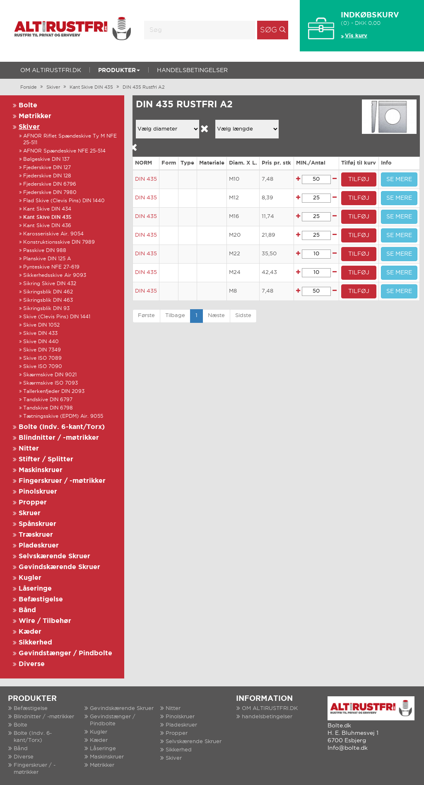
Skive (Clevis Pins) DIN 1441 (56, 317)
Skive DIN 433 (40, 333)
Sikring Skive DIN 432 (49, 283)
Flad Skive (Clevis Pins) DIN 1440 (64, 201)
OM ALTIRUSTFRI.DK (50, 70)
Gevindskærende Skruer (59, 567)
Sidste (243, 315)
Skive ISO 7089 (42, 358)
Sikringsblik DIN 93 (46, 308)
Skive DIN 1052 (41, 325)
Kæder (30, 632)
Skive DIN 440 (41, 341)
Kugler (30, 578)
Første (146, 315)
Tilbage (175, 315)
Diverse (32, 664)
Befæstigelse (41, 599)
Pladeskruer (39, 546)
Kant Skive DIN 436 (47, 225)
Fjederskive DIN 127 (47, 167)
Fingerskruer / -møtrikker (62, 481)
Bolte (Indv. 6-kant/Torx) (62, 427)
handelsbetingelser (192, 70)
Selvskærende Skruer (54, 556)
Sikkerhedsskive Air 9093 (54, 275)
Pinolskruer (38, 492)
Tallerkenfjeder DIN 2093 (53, 391)
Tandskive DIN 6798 (48, 408)
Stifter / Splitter (46, 459)
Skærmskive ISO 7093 (50, 383)
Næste (216, 315)
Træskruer (36, 535)
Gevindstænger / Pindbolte (65, 653)
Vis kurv (356, 36)
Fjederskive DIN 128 (47, 176)
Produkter (119, 70)
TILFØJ (358, 179)
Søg (268, 30)
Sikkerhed (35, 643)
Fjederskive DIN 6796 (49, 184)
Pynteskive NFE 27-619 (51, 267)
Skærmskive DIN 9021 (50, 375)
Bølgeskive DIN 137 (46, 159)
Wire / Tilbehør (45, 621)
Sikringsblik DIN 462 (48, 292)
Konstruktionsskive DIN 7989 (59, 242)
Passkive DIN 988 (44, 250)
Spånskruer (37, 524)
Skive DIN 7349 (42, 350)
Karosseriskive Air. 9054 (53, 234)
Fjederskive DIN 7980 (50, 192)
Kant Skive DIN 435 (91, 87)
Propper (33, 502)
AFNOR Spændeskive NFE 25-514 (64, 151)
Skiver (53, 87)
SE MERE (399, 179)
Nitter (29, 449)
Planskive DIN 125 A (47, 259)
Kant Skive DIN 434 (47, 209)
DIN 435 (146, 179)
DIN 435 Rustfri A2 (144, 87)
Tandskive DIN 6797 (47, 399)
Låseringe (35, 589)
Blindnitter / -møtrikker (59, 438)
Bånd (27, 610)
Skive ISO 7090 (42, 366)
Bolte (28, 105)
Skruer (30, 513)
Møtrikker (35, 116)
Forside (28, 87)
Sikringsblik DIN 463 (48, 300)
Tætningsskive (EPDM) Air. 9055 (63, 416)
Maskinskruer (41, 470)
